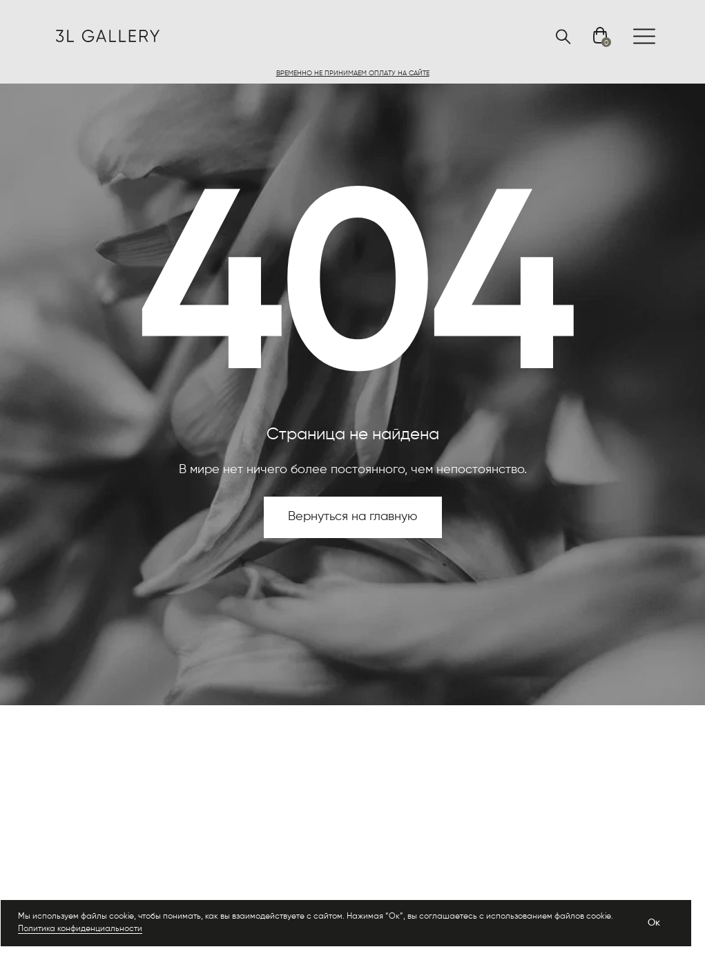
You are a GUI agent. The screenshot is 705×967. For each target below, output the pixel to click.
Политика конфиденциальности (80, 929)
